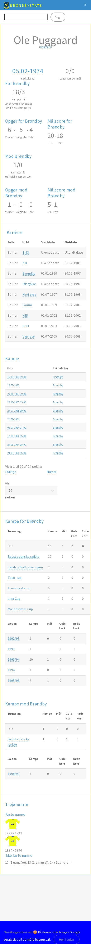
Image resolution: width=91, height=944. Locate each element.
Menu (85, 5)
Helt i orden (66, 939)
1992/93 (13, 638)
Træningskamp (19, 588)
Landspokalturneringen (25, 567)
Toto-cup (15, 577)
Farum (27, 305)
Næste (52, 472)
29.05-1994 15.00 (16, 444)
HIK (25, 315)
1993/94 (13, 659)
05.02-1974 (27, 71)
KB (25, 263)
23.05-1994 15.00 (16, 453)
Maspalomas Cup (20, 609)
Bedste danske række (23, 556)
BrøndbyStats (26, 5)
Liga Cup (14, 598)
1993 (11, 649)
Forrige (10, 472)
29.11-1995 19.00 (16, 394)
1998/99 (13, 774)
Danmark (45, 47)
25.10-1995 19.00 (16, 402)
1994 (11, 670)
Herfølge (29, 294)
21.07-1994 (13, 419)
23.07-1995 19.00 (16, 410)
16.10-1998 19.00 (16, 377)
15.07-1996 (13, 385)
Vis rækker (31, 490)
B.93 (26, 252)
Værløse (29, 336)
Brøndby (29, 273)
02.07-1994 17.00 (16, 427)
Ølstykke (29, 284)
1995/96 (13, 680)
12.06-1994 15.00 (16, 436)
